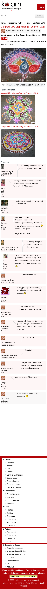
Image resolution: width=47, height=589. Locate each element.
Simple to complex (14, 487)
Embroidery (11, 519)
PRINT (4, 38)
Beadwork (11, 516)
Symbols (10, 462)
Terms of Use (37, 583)
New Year (11, 497)
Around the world (13, 494)
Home (3, 23)
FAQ (8, 564)
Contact (23, 586)
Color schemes (13, 481)
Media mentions (13, 561)
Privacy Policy (25, 583)
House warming (13, 500)
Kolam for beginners (15, 548)
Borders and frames (15, 475)
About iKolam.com (10, 583)
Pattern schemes (13, 484)
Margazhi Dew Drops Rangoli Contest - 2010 (26, 85)
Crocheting (11, 525)
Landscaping (12, 538)
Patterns (8, 459)
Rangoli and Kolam (12, 545)
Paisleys (10, 465)
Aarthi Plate (11, 522)
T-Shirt (9, 541)
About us (10, 567)
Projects (8, 529)
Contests (10, 557)
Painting (10, 510)
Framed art (11, 532)
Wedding (10, 503)
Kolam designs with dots (16, 551)
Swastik (10, 472)
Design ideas (12, 478)
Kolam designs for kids (16, 554)
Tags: (3, 84)
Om (8, 469)
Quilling (10, 513)
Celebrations (10, 491)
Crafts (7, 507)
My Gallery (35, 30)
